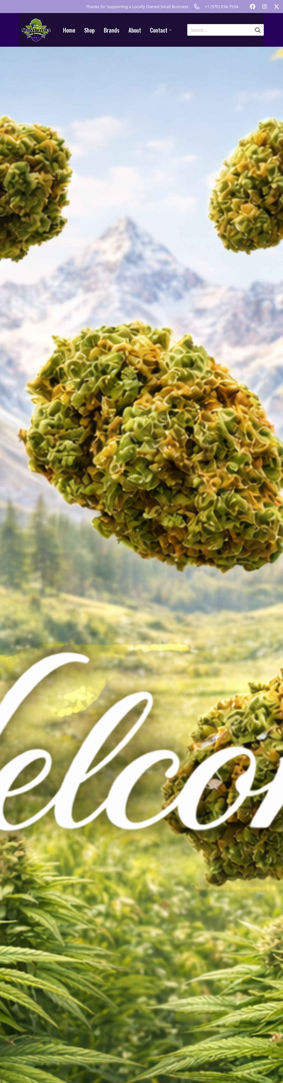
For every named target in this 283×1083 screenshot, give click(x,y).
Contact (158, 30)
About (134, 30)
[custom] (252, 6)
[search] (258, 30)
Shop (89, 30)
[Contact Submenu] (171, 30)
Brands (111, 30)
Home (69, 30)
